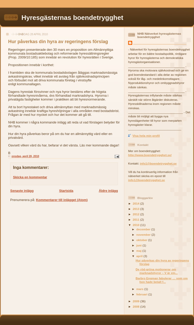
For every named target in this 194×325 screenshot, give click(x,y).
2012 (136, 214)
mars (140, 289)
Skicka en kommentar (30, 177)
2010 (136, 225)
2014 (136, 203)
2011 (136, 219)
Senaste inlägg (22, 191)
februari (142, 294)
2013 (136, 208)
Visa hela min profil (146, 135)
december (143, 229)
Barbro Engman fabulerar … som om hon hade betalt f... (162, 280)
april (139, 256)
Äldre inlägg (108, 191)
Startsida (66, 191)
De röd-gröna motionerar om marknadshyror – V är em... (157, 271)
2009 (136, 301)
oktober (142, 240)
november (143, 234)
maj (139, 250)
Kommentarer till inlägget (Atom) (62, 200)
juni (139, 245)
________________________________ (159, 42)
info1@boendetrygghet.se (158, 163)
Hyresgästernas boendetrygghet (72, 17)
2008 (136, 306)
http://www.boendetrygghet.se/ (150, 155)
